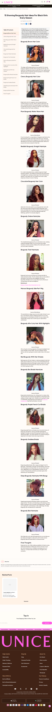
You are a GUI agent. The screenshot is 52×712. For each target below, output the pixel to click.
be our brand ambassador (9, 682)
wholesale (42, 672)
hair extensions (25, 663)
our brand (42, 657)
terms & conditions (44, 679)
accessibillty (5, 669)
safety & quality (43, 685)
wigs (22, 657)
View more (26, 601)
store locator (43, 660)
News (41, 663)
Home (1, 8)
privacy (41, 682)
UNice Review (37, 135)
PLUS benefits (43, 669)
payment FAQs (6, 666)
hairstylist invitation (7, 685)
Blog (4, 8)
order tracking (6, 660)
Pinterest (37, 65)
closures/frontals (25, 660)
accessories (24, 666)
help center (5, 657)
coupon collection (44, 666)
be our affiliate (6, 679)
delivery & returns (7, 663)
